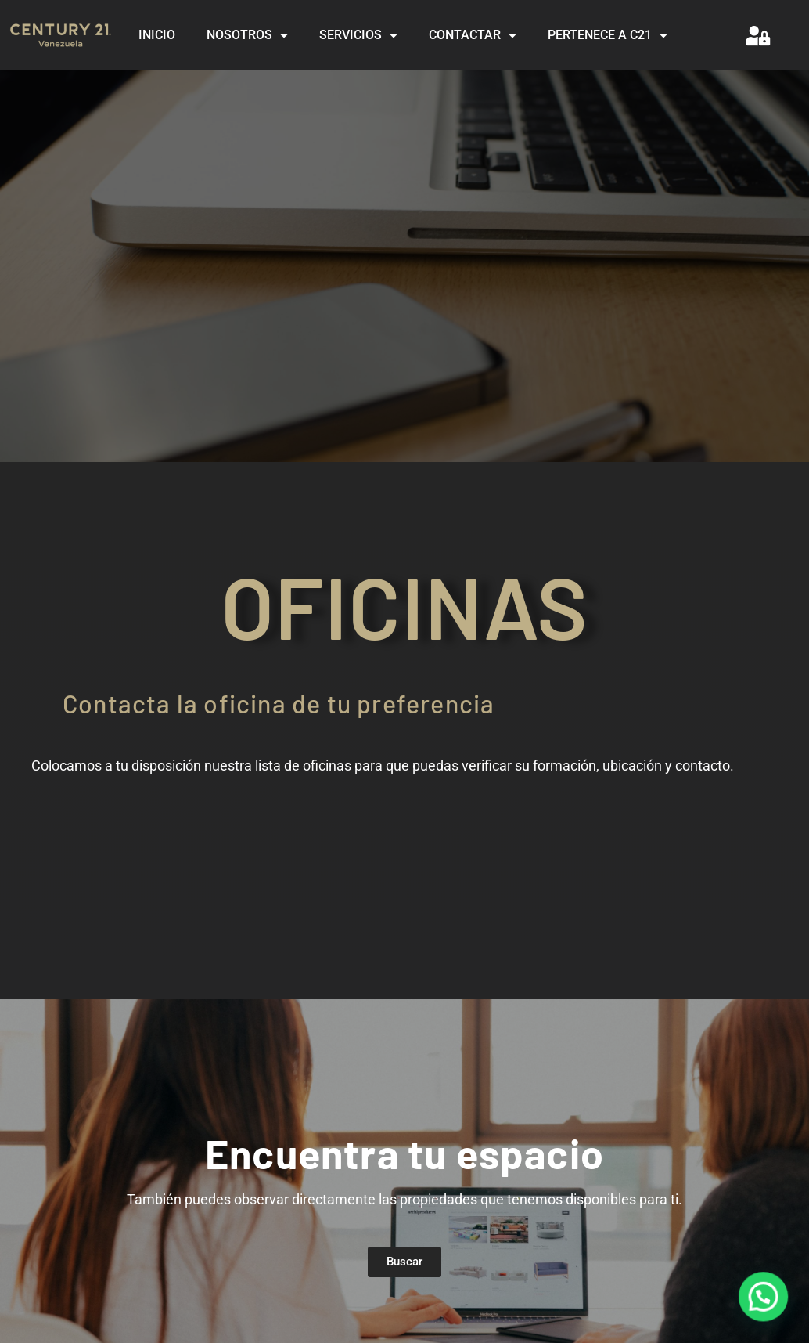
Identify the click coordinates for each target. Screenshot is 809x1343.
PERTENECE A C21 (607, 35)
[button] (764, 1298)
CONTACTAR (472, 35)
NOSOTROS (247, 35)
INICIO (156, 34)
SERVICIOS (358, 35)
